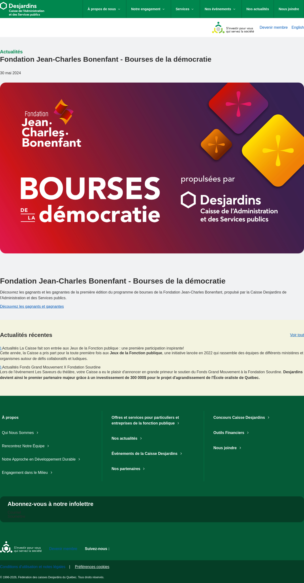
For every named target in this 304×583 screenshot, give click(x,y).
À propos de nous (107, 8)
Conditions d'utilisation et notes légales (32, 567)
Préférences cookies (92, 567)
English (298, 27)
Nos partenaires (129, 469)
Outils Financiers (232, 433)
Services (188, 8)
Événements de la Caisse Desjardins (148, 454)
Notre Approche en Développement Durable (42, 459)
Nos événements (223, 8)
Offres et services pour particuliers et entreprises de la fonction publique (146, 420)
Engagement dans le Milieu (28, 473)
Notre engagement (151, 8)
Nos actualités (258, 9)
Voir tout (297, 335)
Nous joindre (289, 9)
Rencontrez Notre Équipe (26, 446)
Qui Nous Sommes (21, 433)
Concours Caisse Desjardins (242, 417)
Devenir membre (274, 27)
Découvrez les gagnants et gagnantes (32, 306)
